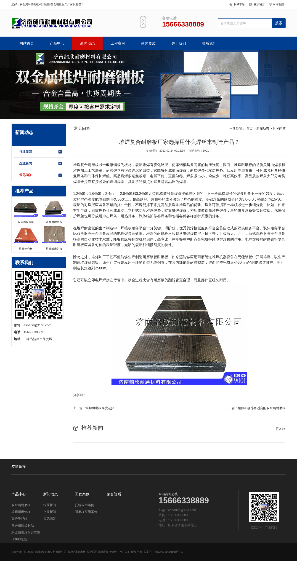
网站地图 (278, 4)
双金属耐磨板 (21, 505)
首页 (249, 128)
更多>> (281, 429)
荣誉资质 (148, 43)
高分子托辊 (19, 518)
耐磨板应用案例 (86, 511)
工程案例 (118, 43)
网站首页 (26, 43)
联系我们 (209, 43)
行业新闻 (40, 152)
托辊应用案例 (84, 505)
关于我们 (178, 43)
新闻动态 (87, 43)
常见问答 (40, 175)
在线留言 (259, 4)
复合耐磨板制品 (22, 525)
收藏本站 (239, 4)
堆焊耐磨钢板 (21, 511)
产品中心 (57, 43)
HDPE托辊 (19, 539)
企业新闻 (40, 163)
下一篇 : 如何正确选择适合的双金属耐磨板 (255, 408)
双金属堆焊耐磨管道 (25, 532)
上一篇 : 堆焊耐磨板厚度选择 (93, 408)
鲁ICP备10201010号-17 (168, 551)
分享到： (79, 395)
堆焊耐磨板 (86, 228)
